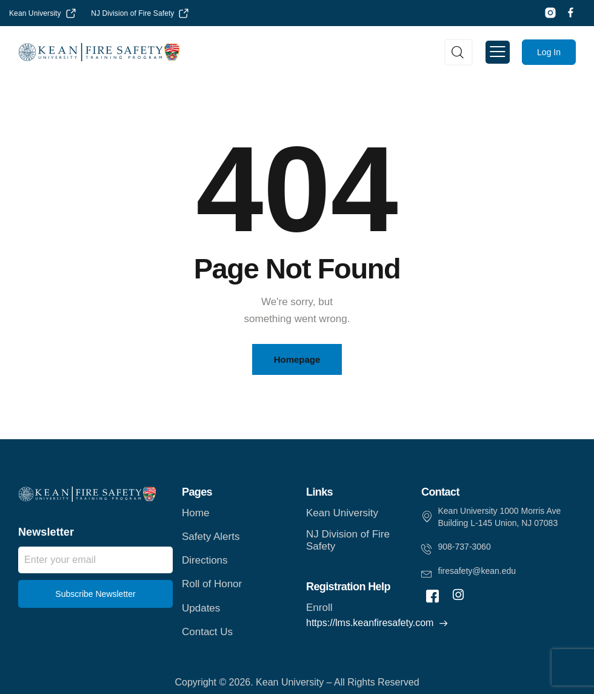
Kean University (35, 13)
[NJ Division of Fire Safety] (184, 13)
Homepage (297, 359)
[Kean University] (71, 13)
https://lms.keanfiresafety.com (369, 623)
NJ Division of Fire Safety (132, 13)
